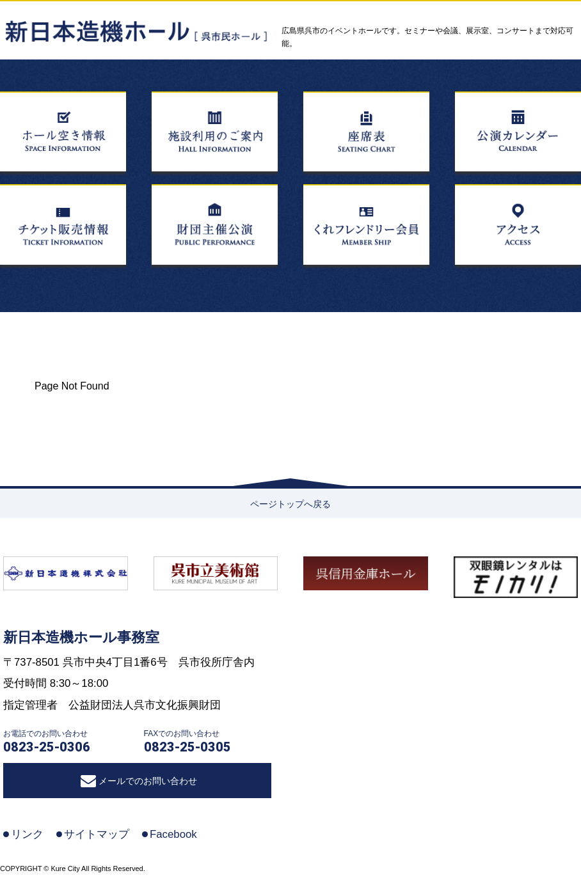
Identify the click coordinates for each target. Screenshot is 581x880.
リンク (27, 834)
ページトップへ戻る (290, 504)
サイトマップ (96, 834)
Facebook (173, 834)
